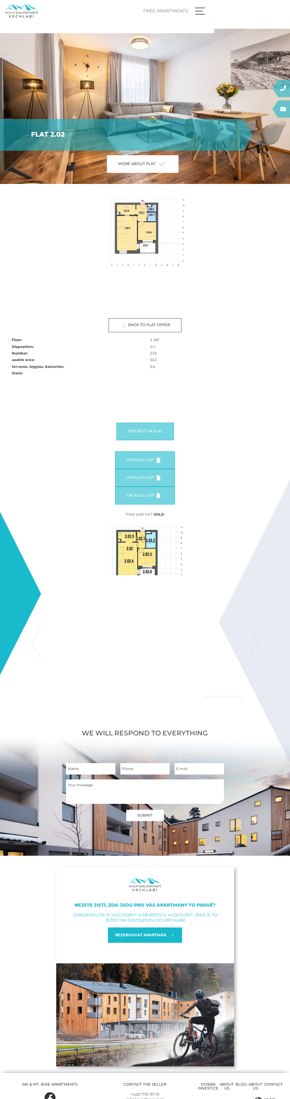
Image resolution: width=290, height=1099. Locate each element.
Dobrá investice (208, 1086)
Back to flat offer (146, 325)
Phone (128, 769)
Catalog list (143, 460)
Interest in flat (145, 431)
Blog (241, 1084)
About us (227, 1086)
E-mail (182, 769)
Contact (273, 1084)
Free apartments (239, 10)
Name (73, 769)
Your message (80, 785)
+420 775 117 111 (145, 1094)
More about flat (141, 163)
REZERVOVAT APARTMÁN (145, 935)
